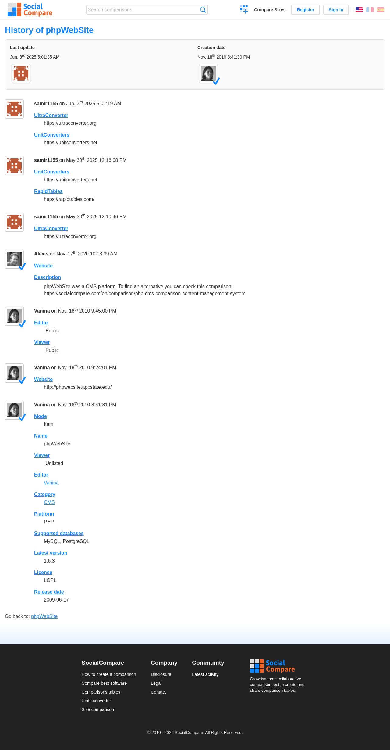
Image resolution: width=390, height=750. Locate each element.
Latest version (50, 552)
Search (203, 9)
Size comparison (98, 709)
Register (305, 9)
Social (279, 666)
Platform (44, 513)
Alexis (41, 253)
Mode (40, 416)
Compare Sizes (269, 9)
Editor (41, 322)
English (359, 9)
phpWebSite (70, 30)
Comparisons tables (101, 692)
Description (47, 277)
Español (380, 9)
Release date (49, 592)
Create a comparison (244, 10)
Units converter (96, 700)
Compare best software (104, 683)
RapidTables (48, 191)
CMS (49, 502)
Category (44, 494)
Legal (156, 683)
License (43, 572)
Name (41, 435)
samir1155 (46, 103)
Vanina (42, 311)
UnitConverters (51, 135)
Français (370, 9)
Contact (158, 692)
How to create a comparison (109, 674)
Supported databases (59, 533)
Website (43, 265)
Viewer (42, 342)
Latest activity (205, 674)
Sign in (336, 9)
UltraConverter (51, 115)
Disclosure (161, 674)
